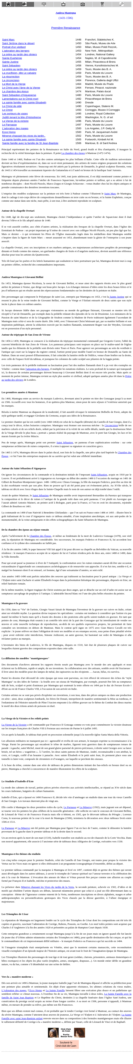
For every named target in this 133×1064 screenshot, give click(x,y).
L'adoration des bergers (15, 50)
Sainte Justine (10, 61)
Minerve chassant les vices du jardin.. (23, 135)
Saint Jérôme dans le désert (18, 43)
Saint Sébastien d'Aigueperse (19, 95)
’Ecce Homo (35, 990)
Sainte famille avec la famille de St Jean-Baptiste (30, 143)
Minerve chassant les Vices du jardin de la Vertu (47, 887)
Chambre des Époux (40, 535)
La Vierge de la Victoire (14, 724)
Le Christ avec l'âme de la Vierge (21, 87)
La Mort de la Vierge (14, 84)
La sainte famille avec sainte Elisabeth (24, 102)
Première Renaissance (65, 27)
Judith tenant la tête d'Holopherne (21, 117)
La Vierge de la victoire (15, 120)
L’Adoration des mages (14, 990)
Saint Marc (8, 39)
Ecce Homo (9, 132)
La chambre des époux (15, 91)
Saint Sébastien (11, 65)
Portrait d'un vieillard (14, 47)
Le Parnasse (9, 124)
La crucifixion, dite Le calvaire (19, 72)
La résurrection (11, 76)
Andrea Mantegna (66, 12)
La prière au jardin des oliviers (19, 54)
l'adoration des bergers (37, 368)
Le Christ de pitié (12, 106)
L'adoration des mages (15, 128)
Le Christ (7, 109)
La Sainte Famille (55, 990)
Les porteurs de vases (15, 113)
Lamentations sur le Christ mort (20, 98)
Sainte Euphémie (12, 58)
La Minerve (86, 807)
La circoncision (10, 80)
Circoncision (111, 425)
